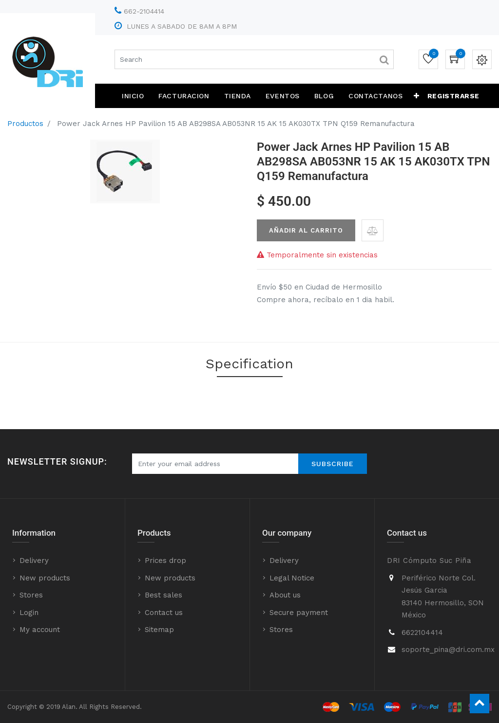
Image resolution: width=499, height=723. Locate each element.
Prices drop (165, 560)
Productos (25, 123)
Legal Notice (291, 578)
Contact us (164, 612)
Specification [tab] (249, 364)
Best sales (163, 595)
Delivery (34, 560)
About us (285, 595)
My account (39, 629)
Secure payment (298, 612)
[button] (416, 96)
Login (28, 612)
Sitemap (159, 629)
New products (44, 578)
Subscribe (332, 464)
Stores (31, 595)
